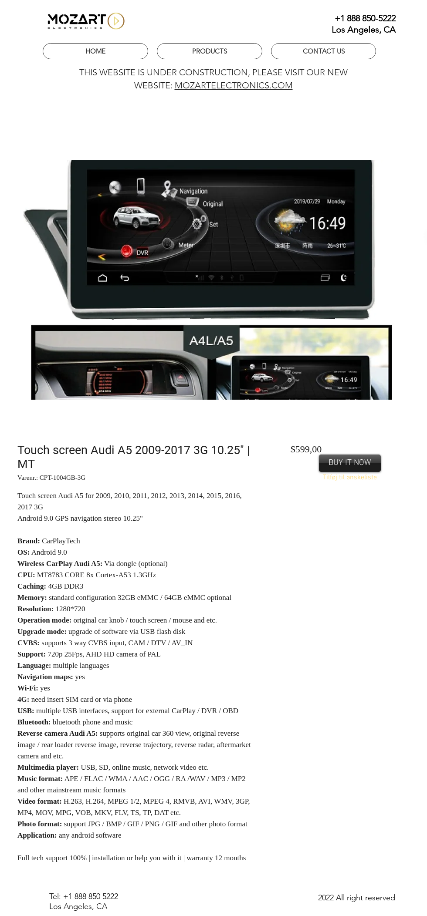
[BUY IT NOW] (350, 463)
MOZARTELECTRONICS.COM (234, 85)
